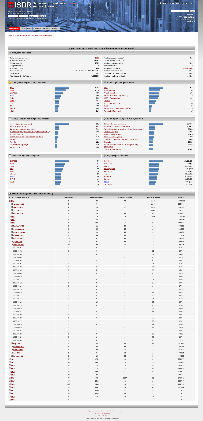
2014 (13, 384)
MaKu (12, 95)
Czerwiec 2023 (18, 245)
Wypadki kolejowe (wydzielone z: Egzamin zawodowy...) (30, 132)
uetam (12, 101)
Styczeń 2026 (18, 214)
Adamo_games (188, 68)
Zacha (12, 98)
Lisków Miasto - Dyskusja (19, 145)
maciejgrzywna (109, 169)
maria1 (12, 166)
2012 (13, 390)
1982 (97, 58)
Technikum (13, 142)
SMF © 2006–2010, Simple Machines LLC (110, 411)
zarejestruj (31, 11)
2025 (13, 217)
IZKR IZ (12, 179)
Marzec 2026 (18, 207)
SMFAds (97, 413)
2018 (13, 372)
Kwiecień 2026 (18, 204)
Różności (13, 139)
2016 (13, 378)
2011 (13, 394)
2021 (13, 362)
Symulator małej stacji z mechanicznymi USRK (26, 137)
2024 (13, 220)
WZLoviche (108, 184)
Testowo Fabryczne (16, 134)
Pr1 (11, 106)
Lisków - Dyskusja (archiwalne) (21, 124)
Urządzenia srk (109, 93)
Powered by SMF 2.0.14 (90, 411)
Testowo (107, 101)
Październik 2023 (19, 232)
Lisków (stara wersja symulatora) (116, 95)
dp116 (12, 182)
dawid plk (107, 176)
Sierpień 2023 (18, 238)
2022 (13, 359)
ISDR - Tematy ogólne (112, 98)
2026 (13, 201)
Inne (105, 88)
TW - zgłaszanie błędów (112, 149)
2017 (13, 375)
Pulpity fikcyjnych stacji (18, 126)
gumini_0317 (109, 171)
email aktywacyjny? (28, 13)
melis (11, 103)
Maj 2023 (16, 344)
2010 (13, 397)
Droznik (12, 108)
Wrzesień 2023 (18, 235)
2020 (13, 365)
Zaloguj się (21, 11)
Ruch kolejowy (109, 90)
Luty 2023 (17, 353)
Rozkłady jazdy (15, 147)
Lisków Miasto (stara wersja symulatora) (118, 108)
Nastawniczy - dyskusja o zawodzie (22, 129)
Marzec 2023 (18, 350)
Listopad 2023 (18, 229)
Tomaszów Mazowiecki (112, 111)
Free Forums (106, 413)
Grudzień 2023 (18, 226)
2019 (13, 368)
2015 (13, 381)
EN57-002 (13, 93)
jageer (12, 88)
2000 (13, 400)
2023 (13, 223)
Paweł (12, 90)
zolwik (12, 111)
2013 (13, 387)
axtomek (13, 174)
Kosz (106, 106)
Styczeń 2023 (18, 356)
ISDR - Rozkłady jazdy (112, 103)
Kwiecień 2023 (18, 347)
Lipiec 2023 (17, 242)
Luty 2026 (17, 210)
